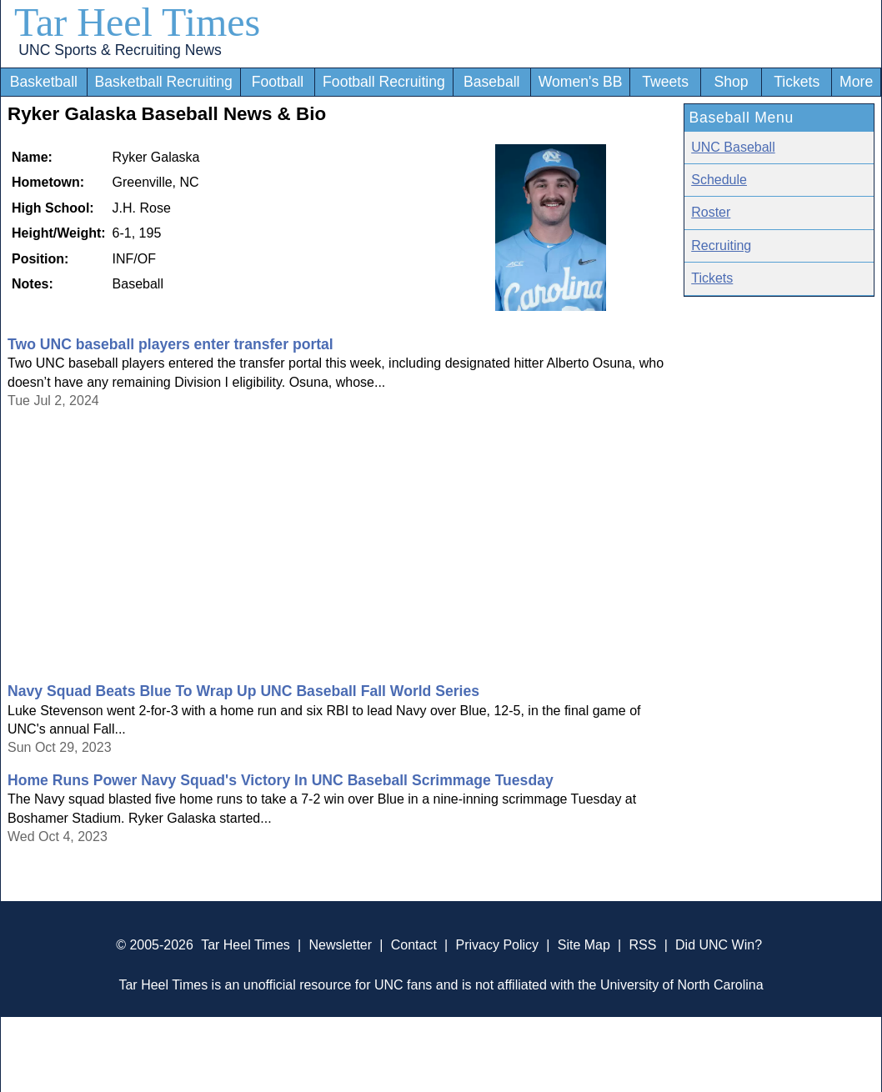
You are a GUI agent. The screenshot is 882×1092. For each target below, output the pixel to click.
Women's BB (581, 81)
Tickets (796, 81)
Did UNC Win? (718, 945)
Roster (710, 212)
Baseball (492, 81)
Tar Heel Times (137, 22)
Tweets (665, 81)
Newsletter (340, 945)
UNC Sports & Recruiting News (119, 50)
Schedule (719, 180)
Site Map (584, 945)
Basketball (44, 81)
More (856, 81)
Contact (414, 945)
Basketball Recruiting (164, 81)
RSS (642, 945)
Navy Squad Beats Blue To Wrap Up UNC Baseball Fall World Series (243, 691)
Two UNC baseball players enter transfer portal (170, 344)
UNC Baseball (732, 147)
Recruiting (721, 245)
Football (278, 81)
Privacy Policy (497, 945)
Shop (731, 81)
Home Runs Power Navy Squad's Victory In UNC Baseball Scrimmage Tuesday (281, 780)
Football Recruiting (384, 81)
